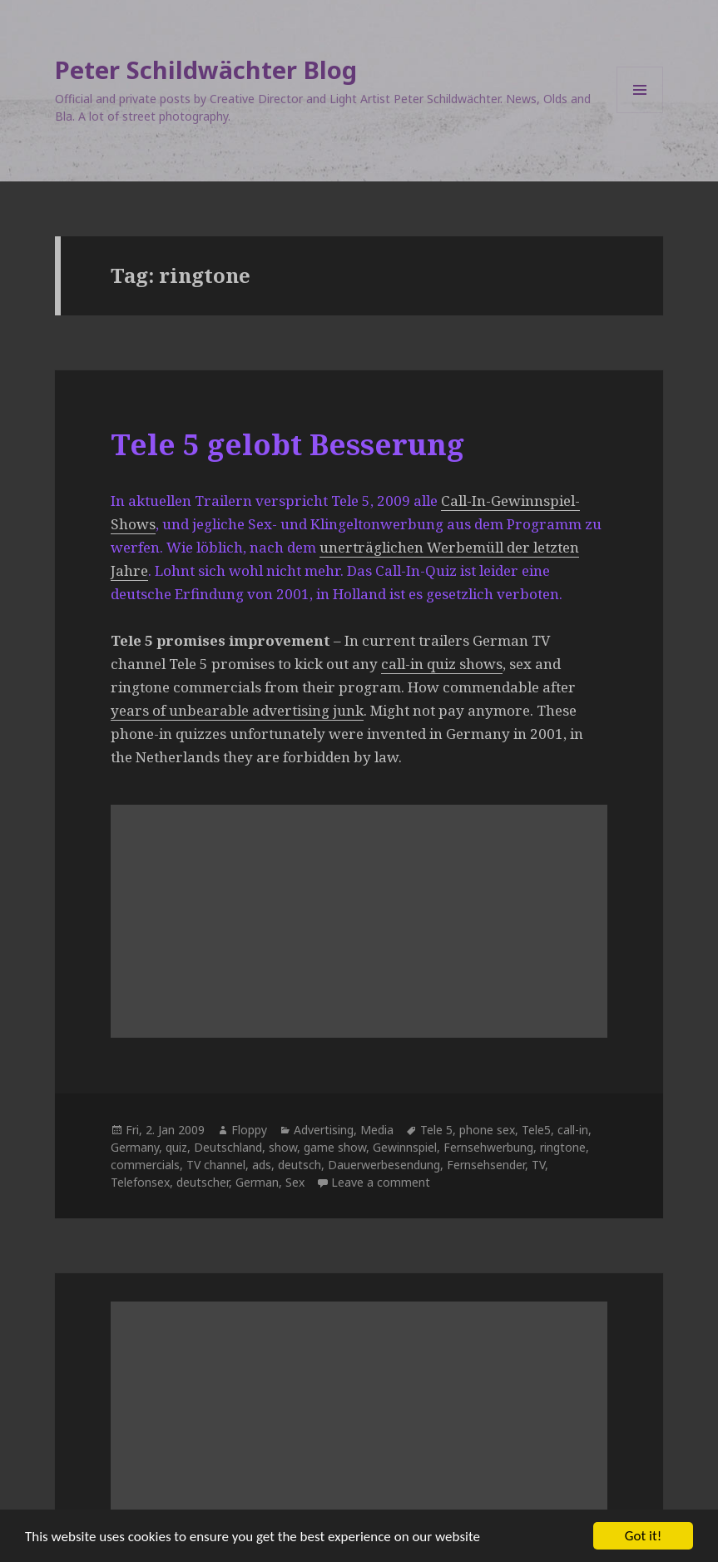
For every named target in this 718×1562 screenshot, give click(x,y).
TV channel (215, 1165)
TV (538, 1165)
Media (377, 1130)
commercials (145, 1165)
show (283, 1147)
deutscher (202, 1182)
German (257, 1182)
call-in (572, 1130)
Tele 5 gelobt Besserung (287, 444)
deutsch (299, 1165)
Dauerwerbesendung (384, 1165)
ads (261, 1165)
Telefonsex (140, 1182)
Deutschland (228, 1147)
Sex (295, 1182)
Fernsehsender (486, 1165)
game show (335, 1147)
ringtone (563, 1147)
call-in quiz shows (442, 663)
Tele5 (536, 1130)
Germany (135, 1147)
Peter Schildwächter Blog (206, 69)
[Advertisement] (359, 921)
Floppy (249, 1130)
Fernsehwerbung (488, 1147)
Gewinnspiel (405, 1147)
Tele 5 (436, 1130)
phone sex (487, 1130)
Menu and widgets (640, 112)
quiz (176, 1147)
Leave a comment (380, 1182)
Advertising (324, 1130)
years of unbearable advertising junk (237, 710)
